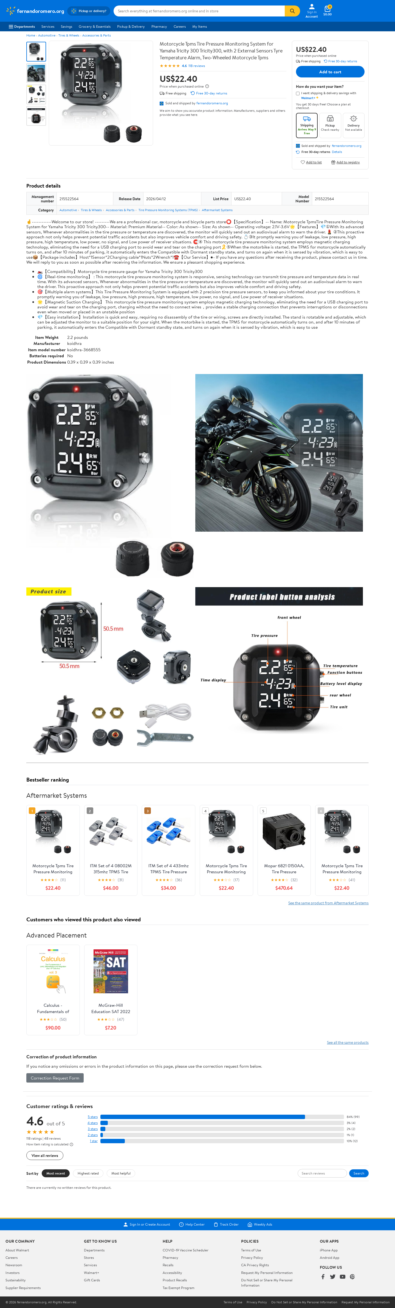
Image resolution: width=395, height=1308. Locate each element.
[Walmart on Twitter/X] (333, 1277)
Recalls (168, 1264)
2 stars (93, 1135)
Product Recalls (175, 1280)
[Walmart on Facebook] (323, 1277)
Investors (12, 1272)
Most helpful (121, 1173)
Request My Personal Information (267, 1272)
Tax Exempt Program (178, 1287)
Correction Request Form (55, 1078)
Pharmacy (159, 26)
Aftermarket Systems (217, 210)
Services (47, 26)
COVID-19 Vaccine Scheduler (185, 1250)
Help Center (192, 1224)
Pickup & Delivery (131, 26)
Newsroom (13, 1264)
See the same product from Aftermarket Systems (328, 902)
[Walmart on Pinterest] (352, 1277)
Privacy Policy (252, 1257)
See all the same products (348, 1042)
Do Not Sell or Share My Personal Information (304, 1302)
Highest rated (88, 1173)
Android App (329, 1257)
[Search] (292, 10)
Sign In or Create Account (146, 1224)
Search (359, 1173)
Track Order (226, 1224)
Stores (89, 1257)
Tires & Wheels (68, 35)
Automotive (46, 35)
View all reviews (45, 1155)
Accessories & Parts (96, 35)
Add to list (311, 162)
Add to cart (330, 72)
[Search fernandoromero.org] (199, 10)
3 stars (93, 1129)
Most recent (55, 1173)
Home (30, 35)
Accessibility (172, 1272)
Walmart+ (91, 1272)
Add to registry (345, 162)
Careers (180, 26)
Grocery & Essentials (95, 26)
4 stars (93, 1123)
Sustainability (15, 1280)
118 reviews (196, 66)
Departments (22, 26)
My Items (199, 26)
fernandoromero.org (212, 103)
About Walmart (17, 1250)
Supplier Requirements (23, 1287)
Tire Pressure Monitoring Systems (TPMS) (168, 210)
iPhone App (329, 1250)
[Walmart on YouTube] (343, 1277)
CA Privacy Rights (255, 1264)
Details (337, 152)
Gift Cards (92, 1280)
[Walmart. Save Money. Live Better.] (34, 11)
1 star (94, 1141)
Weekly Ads (259, 1224)
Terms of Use (251, 1250)
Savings (66, 26)
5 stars (93, 1117)
